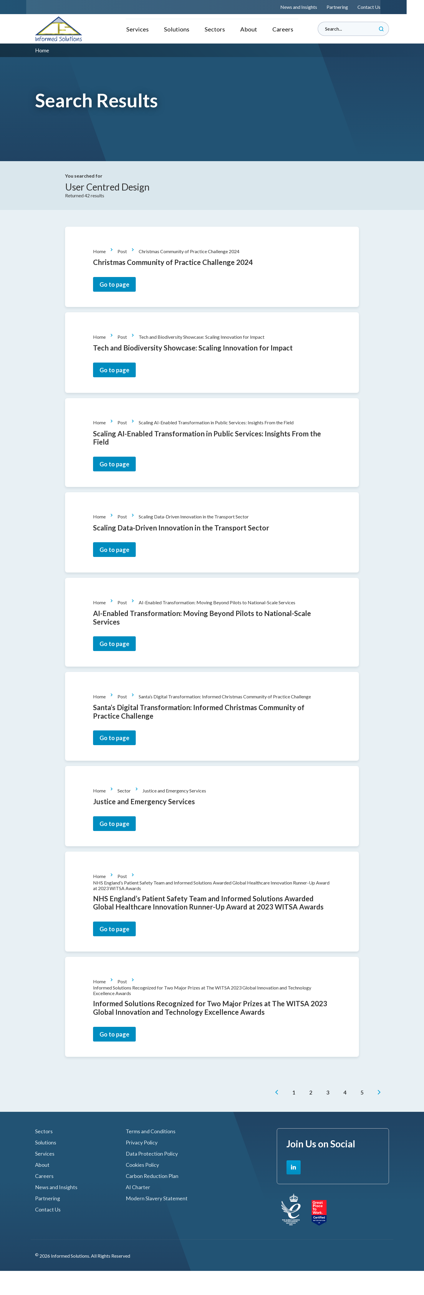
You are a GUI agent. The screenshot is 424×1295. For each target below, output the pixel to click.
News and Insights (307, 7)
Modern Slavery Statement (157, 1222)
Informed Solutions (58, 28)
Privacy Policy (142, 1167)
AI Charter (138, 1211)
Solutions (176, 28)
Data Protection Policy (152, 1178)
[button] (277, 1117)
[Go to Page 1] (295, 1117)
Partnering (346, 7)
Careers (283, 28)
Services (137, 28)
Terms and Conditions (150, 1156)
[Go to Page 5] (363, 1117)
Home (102, 253)
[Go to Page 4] (346, 1117)
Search (381, 29)
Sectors (215, 28)
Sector (126, 808)
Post (125, 253)
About (249, 28)
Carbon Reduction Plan (152, 1200)
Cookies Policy (142, 1189)
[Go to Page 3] (329, 1117)
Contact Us (377, 7)
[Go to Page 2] (312, 1117)
